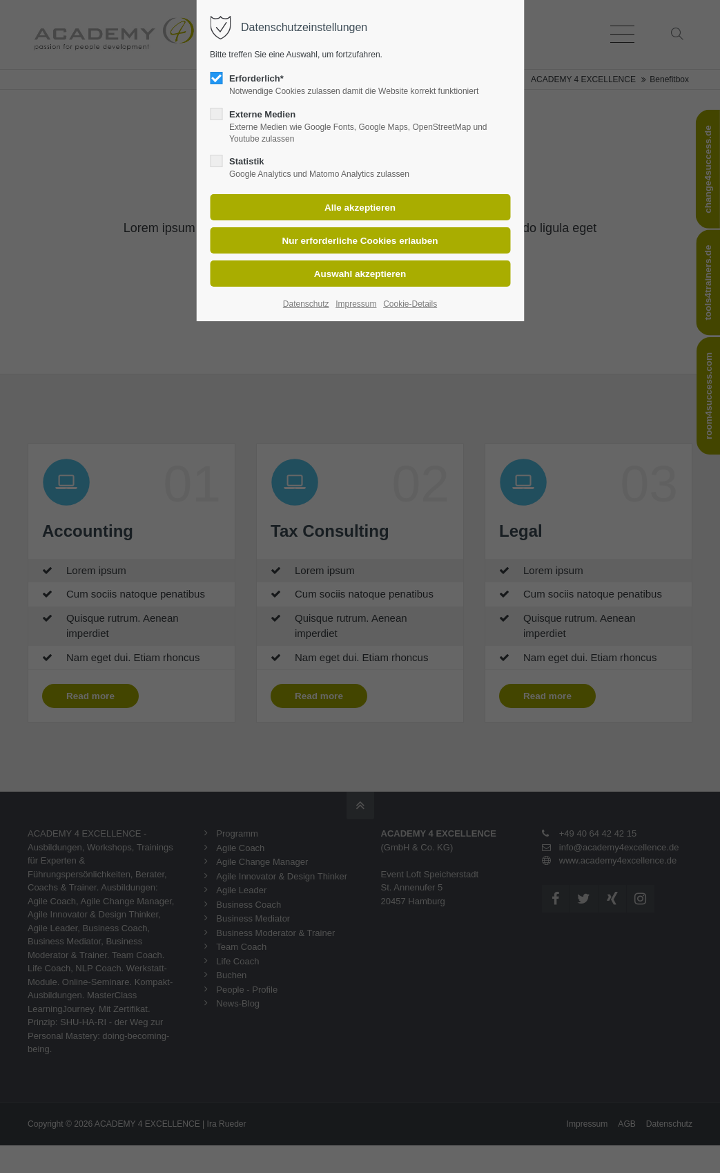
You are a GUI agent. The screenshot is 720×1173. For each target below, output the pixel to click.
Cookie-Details (410, 304)
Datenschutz (306, 304)
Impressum (355, 304)
